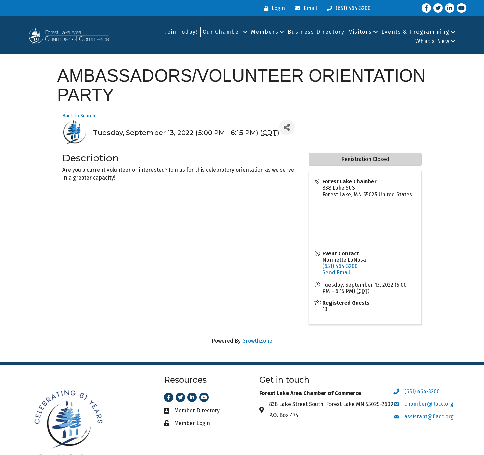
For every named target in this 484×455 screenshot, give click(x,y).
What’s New (432, 41)
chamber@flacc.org (428, 404)
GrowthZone (257, 341)
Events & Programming (415, 32)
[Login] (273, 8)
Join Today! (181, 32)
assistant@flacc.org (429, 416)
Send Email (336, 272)
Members (264, 32)
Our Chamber (222, 32)
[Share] (287, 127)
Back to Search (78, 116)
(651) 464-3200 (340, 266)
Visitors (360, 32)
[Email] (304, 8)
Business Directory (316, 32)
